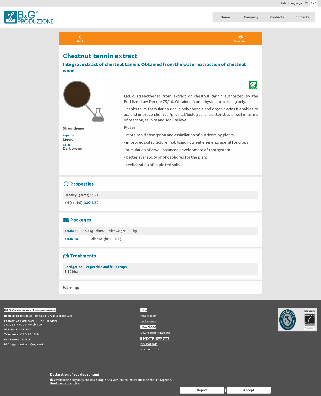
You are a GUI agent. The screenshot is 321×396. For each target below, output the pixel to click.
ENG (313, 3)
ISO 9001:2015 (148, 344)
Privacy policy (148, 315)
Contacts (302, 17)
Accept (248, 390)
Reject (202, 390)
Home (225, 17)
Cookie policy (148, 321)
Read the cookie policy (65, 383)
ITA (307, 3)
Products (277, 17)
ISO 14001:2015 (149, 349)
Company (251, 17)
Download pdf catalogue (155, 332)
